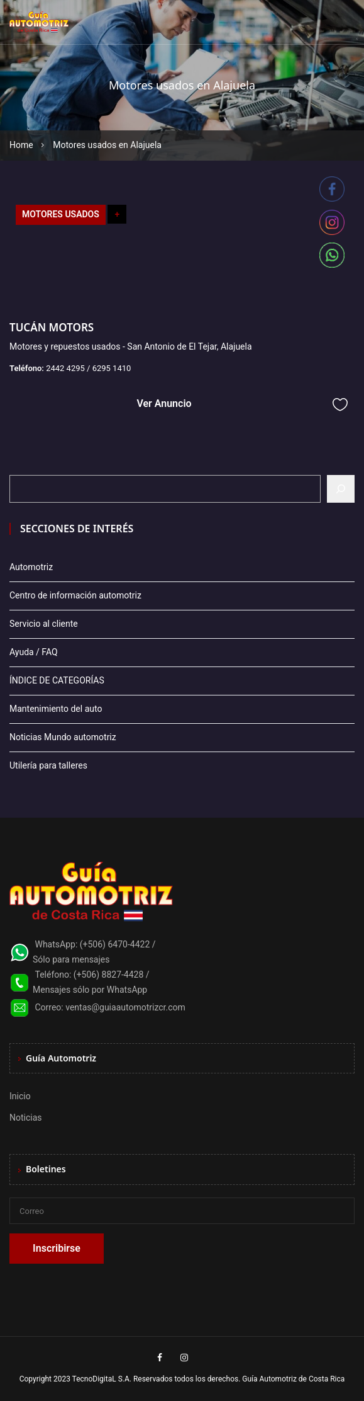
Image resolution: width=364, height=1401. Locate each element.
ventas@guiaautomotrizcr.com (125, 1007)
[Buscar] (341, 489)
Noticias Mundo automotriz (62, 737)
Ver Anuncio (163, 403)
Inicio (20, 1096)
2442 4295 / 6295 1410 (88, 368)
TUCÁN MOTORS (51, 327)
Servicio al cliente (43, 624)
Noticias (25, 1117)
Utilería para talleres (48, 765)
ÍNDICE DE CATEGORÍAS (56, 680)
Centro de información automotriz (75, 595)
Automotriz (31, 567)
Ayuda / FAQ (33, 652)
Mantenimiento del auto (55, 709)
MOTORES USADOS (60, 214)
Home (21, 145)
